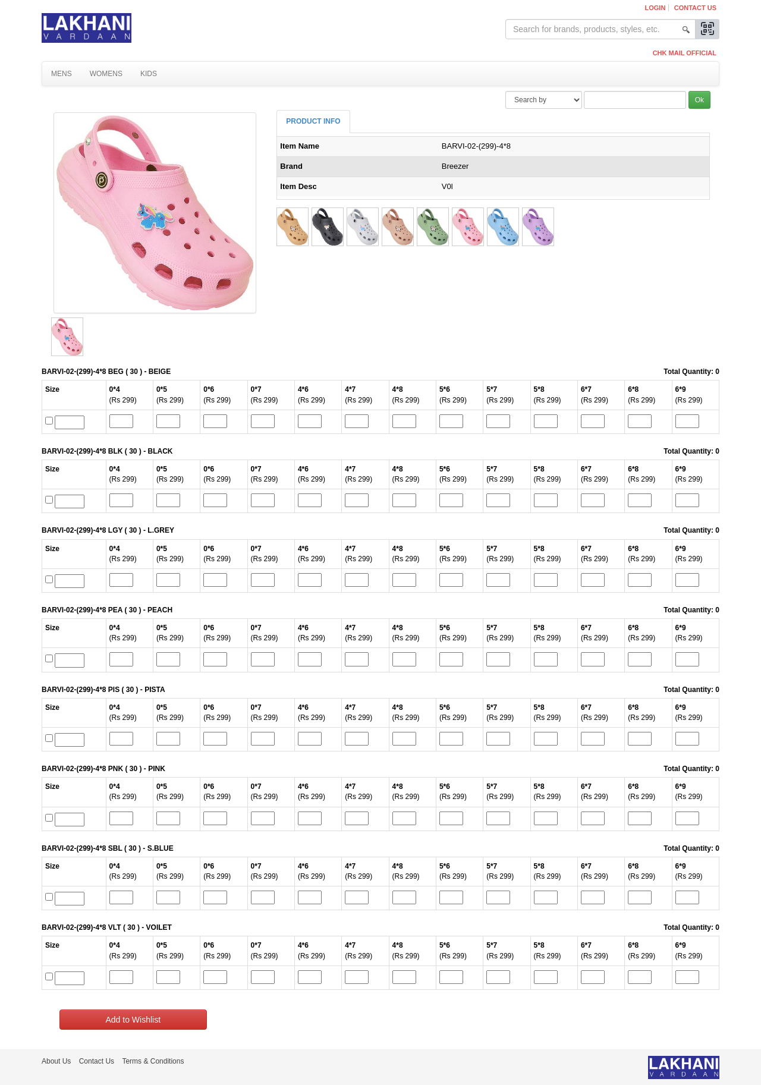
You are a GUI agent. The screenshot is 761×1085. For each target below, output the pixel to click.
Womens (106, 74)
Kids (148, 74)
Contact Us (695, 7)
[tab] (313, 121)
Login (655, 7)
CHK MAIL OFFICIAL (684, 52)
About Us (56, 1061)
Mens (61, 74)
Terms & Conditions (153, 1061)
